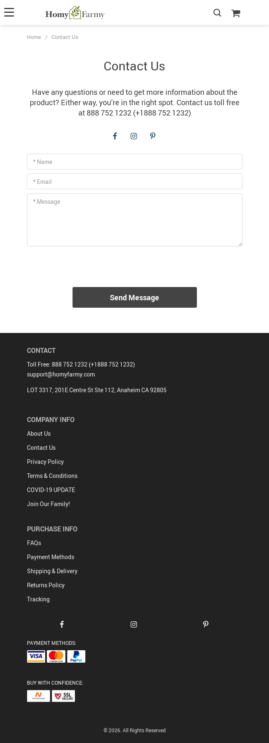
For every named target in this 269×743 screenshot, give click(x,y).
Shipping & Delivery (52, 571)
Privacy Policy (45, 462)
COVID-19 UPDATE (51, 490)
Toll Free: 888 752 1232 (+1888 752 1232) (81, 364)
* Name (42, 162)
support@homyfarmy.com (61, 374)
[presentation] (135, 267)
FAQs (34, 543)
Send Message (134, 297)
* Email (42, 182)
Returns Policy (46, 585)
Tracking (38, 599)
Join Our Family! (48, 504)
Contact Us (41, 447)
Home (34, 37)
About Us (39, 433)
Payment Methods (50, 557)
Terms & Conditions (52, 476)
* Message (46, 201)
